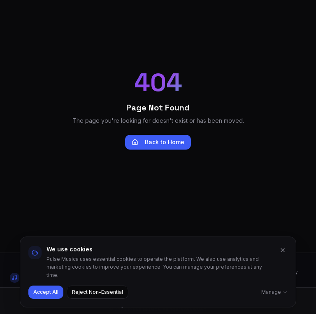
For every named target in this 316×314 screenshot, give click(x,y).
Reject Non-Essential (97, 292)
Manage (274, 292)
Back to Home (158, 141)
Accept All (45, 292)
